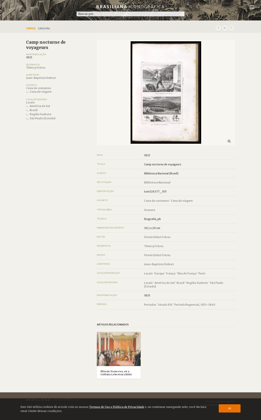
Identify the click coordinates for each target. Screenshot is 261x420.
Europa (159, 273)
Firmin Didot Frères (157, 237)
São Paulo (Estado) (42, 118)
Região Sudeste (40, 114)
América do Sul (40, 106)
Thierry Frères (35, 67)
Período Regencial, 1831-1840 (194, 304)
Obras (31, 28)
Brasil (34, 110)
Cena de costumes (38, 88)
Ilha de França (187, 273)
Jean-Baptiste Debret (41, 78)
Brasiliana (130, 6)
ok (229, 408)
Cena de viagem (41, 91)
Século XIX (165, 304)
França (170, 273)
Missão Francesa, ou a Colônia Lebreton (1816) (116, 373)
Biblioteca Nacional (157, 182)
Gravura (149, 210)
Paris (201, 273)
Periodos (150, 304)
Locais (30, 102)
